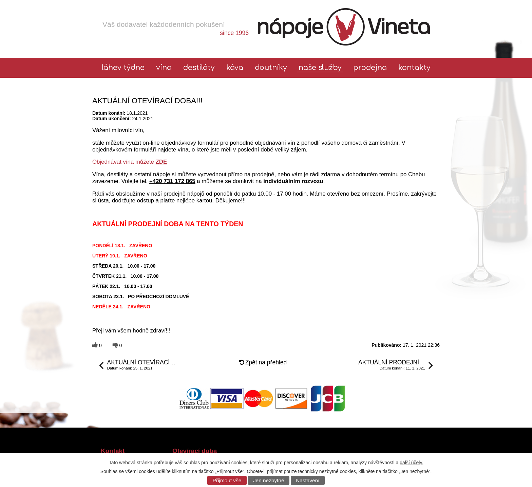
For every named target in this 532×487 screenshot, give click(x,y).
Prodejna (370, 68)
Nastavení (307, 480)
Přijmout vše (227, 480)
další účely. (411, 462)
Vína (164, 68)
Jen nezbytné (268, 480)
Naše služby (320, 68)
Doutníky (271, 68)
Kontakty (414, 68)
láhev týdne (123, 68)
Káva (234, 68)
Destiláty (199, 68)
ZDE (161, 162)
